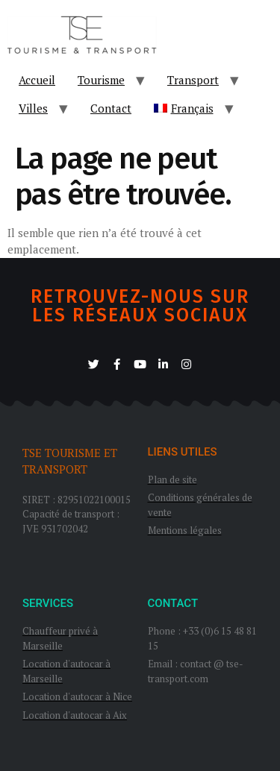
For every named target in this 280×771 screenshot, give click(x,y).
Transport (193, 79)
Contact (110, 108)
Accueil (37, 79)
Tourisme (101, 79)
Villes (33, 108)
